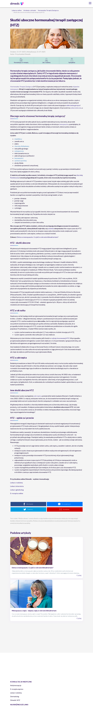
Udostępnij (29, 504)
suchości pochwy (20, 161)
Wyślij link (66, 509)
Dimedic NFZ (15, 700)
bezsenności (18, 158)
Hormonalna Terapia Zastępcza (48, 10)
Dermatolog (14, 696)
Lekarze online (17, 10)
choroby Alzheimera (21, 146)
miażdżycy (18, 139)
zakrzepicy (38, 396)
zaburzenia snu (76, 108)
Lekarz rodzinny (16, 693)
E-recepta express (16, 689)
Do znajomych (66, 504)
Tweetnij (30, 509)
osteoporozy (19, 151)
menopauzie (63, 124)
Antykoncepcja (15, 685)
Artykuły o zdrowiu (29, 10)
